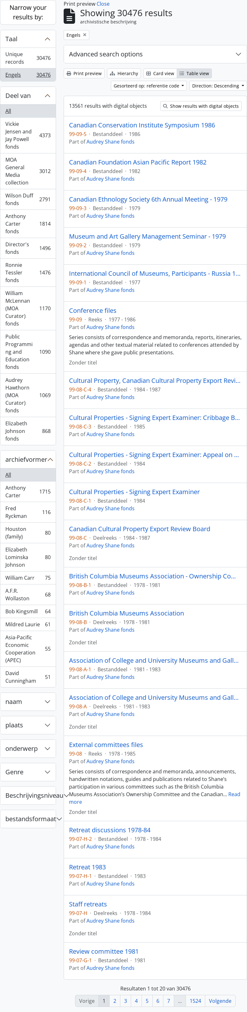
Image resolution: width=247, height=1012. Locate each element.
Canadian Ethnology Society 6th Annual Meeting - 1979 (148, 199)
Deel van (18, 95)
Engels (28, 76)
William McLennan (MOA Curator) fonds (28, 308)
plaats (14, 725)
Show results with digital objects (201, 106)
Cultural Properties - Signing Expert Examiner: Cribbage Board (155, 418)
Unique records (28, 58)
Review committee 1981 (104, 951)
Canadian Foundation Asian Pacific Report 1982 (137, 162)
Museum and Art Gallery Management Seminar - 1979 (147, 236)
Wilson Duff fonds (28, 199)
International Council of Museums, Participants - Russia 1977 (155, 273)
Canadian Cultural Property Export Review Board (139, 529)
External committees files (106, 745)
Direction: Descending (216, 86)
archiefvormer (26, 459)
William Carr (28, 579)
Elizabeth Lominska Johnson (28, 557)
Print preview (84, 73)
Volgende (220, 1000)
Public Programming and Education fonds (28, 352)
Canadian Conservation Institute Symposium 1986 (142, 125)
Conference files (93, 310)
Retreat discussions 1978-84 (109, 830)
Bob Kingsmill (28, 613)
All (8, 110)
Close (103, 3)
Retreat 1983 (87, 867)
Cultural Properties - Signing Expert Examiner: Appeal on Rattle (155, 455)
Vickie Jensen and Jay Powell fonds (28, 135)
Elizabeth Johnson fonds (28, 431)
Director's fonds (28, 248)
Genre (14, 772)
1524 (195, 1000)
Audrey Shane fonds (110, 141)
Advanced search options (106, 54)
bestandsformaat (30, 819)
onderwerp (21, 748)
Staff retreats (88, 904)
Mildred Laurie (28, 626)
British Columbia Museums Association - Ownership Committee (155, 576)
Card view (160, 73)
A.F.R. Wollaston (28, 594)
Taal (11, 39)
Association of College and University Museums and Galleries (155, 660)
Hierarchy (124, 73)
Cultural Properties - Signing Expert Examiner (134, 492)
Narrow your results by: (28, 12)
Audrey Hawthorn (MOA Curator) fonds (28, 395)
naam (13, 701)
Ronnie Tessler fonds (28, 272)
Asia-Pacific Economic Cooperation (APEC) (28, 649)
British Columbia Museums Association (126, 613)
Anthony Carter (28, 491)
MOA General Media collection (28, 171)
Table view (194, 73)
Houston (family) (28, 532)
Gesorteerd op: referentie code (147, 86)
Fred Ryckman (28, 512)
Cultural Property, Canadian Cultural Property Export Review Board (155, 380)
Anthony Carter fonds (28, 224)
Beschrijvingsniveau (30, 795)
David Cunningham (28, 677)
